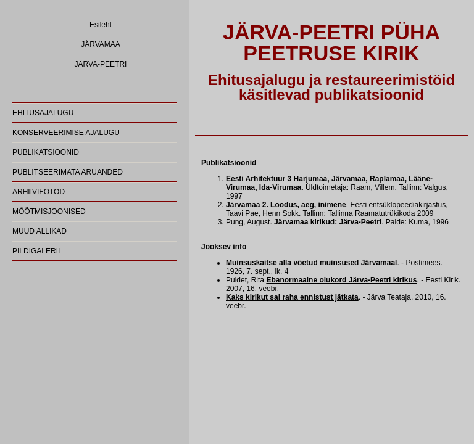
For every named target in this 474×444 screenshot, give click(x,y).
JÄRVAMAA (100, 44)
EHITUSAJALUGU (42, 113)
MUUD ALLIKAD (39, 231)
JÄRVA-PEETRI (101, 64)
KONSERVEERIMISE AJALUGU (66, 132)
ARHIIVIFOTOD (38, 191)
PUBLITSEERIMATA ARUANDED (67, 172)
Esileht (100, 24)
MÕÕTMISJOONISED (49, 211)
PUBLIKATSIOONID (45, 152)
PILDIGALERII (36, 251)
